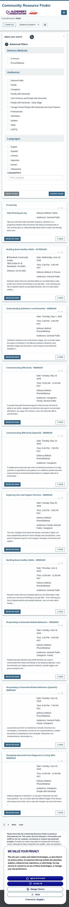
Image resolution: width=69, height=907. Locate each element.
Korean (14, 165)
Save (60, 239)
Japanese (15, 160)
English (14, 147)
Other (13, 125)
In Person (15, 58)
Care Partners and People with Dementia (28, 98)
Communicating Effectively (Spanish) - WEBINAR (29, 433)
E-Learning (11, 205)
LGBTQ (14, 129)
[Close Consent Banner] (35, 894)
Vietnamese (16, 169)
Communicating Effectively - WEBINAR (24, 368)
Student (14, 120)
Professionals (17, 111)
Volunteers (15, 116)
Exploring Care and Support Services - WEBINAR (29, 495)
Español (14, 151)
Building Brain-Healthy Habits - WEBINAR (25, 560)
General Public (17, 80)
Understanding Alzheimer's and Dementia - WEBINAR (31, 308)
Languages (13, 138)
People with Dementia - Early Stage (26, 103)
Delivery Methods (17, 50)
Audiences (13, 72)
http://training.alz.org (17, 213)
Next (14, 825)
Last (21, 825)
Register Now (12, 239)
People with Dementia (20, 94)
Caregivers (15, 89)
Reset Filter (12, 194)
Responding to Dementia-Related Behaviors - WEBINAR (32, 622)
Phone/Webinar (17, 63)
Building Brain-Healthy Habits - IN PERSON (26, 249)
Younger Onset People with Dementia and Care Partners (35, 107)
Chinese (14, 156)
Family (13, 85)
